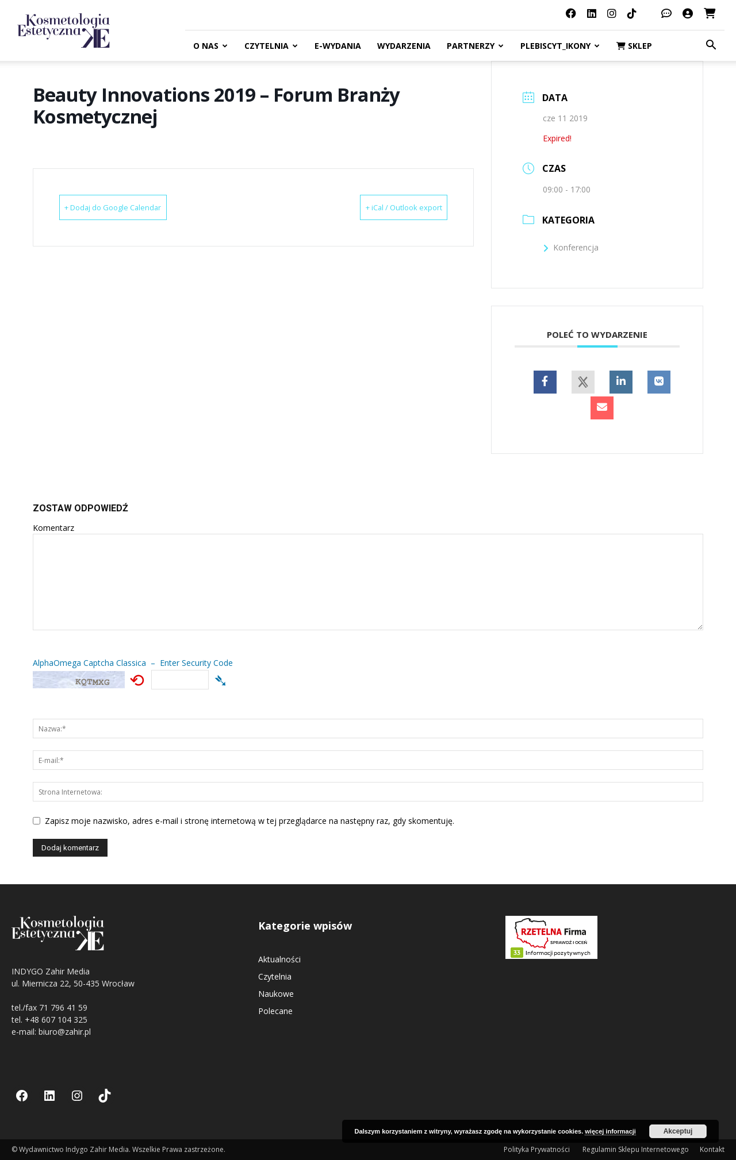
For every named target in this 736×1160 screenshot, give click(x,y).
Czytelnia (271, 45)
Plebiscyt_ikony (560, 45)
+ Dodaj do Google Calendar (131, 207)
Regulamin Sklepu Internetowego (635, 1149)
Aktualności (279, 959)
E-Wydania (338, 45)
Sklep (634, 45)
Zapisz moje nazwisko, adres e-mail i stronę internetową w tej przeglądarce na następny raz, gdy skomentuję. (249, 820)
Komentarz (53, 527)
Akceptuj (678, 1131)
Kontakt (712, 1149)
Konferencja (571, 247)
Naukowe (276, 993)
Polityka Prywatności (538, 1149)
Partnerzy (475, 45)
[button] (710, 46)
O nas (210, 45)
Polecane (275, 1010)
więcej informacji (610, 1131)
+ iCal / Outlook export (386, 207)
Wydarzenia (404, 45)
